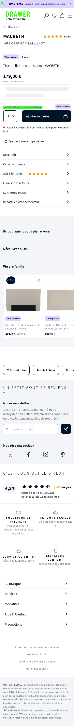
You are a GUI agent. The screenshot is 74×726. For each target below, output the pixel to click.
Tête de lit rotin (16, 370)
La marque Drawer (15, 192)
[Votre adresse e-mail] (30, 429)
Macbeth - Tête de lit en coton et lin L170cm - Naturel (22, 326)
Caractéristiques (14, 164)
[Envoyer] (66, 429)
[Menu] (70, 15)
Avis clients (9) (25, 173)
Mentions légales (37, 654)
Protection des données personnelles (37, 647)
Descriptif (9, 155)
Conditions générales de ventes (37, 661)
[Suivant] (66, 306)
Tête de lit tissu (46, 370)
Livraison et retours (16, 183)
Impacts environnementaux (21, 202)
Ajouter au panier (47, 116)
